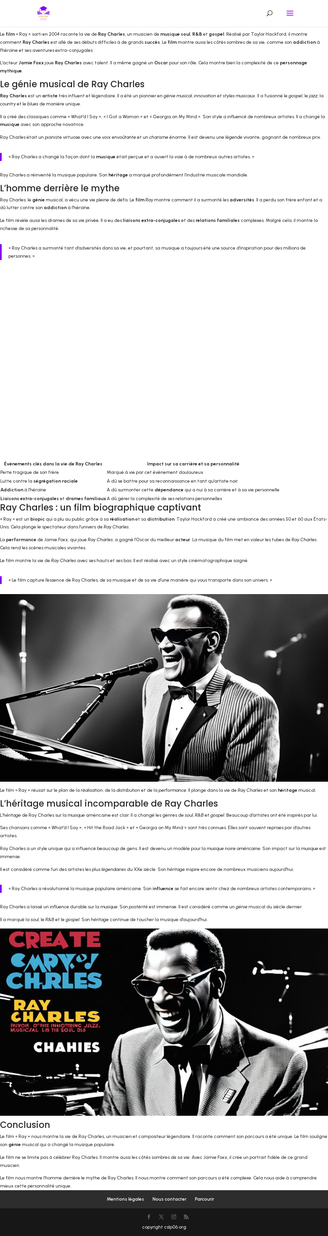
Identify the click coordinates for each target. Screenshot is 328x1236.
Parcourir (204, 1199)
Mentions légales (125, 1199)
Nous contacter (170, 1199)
